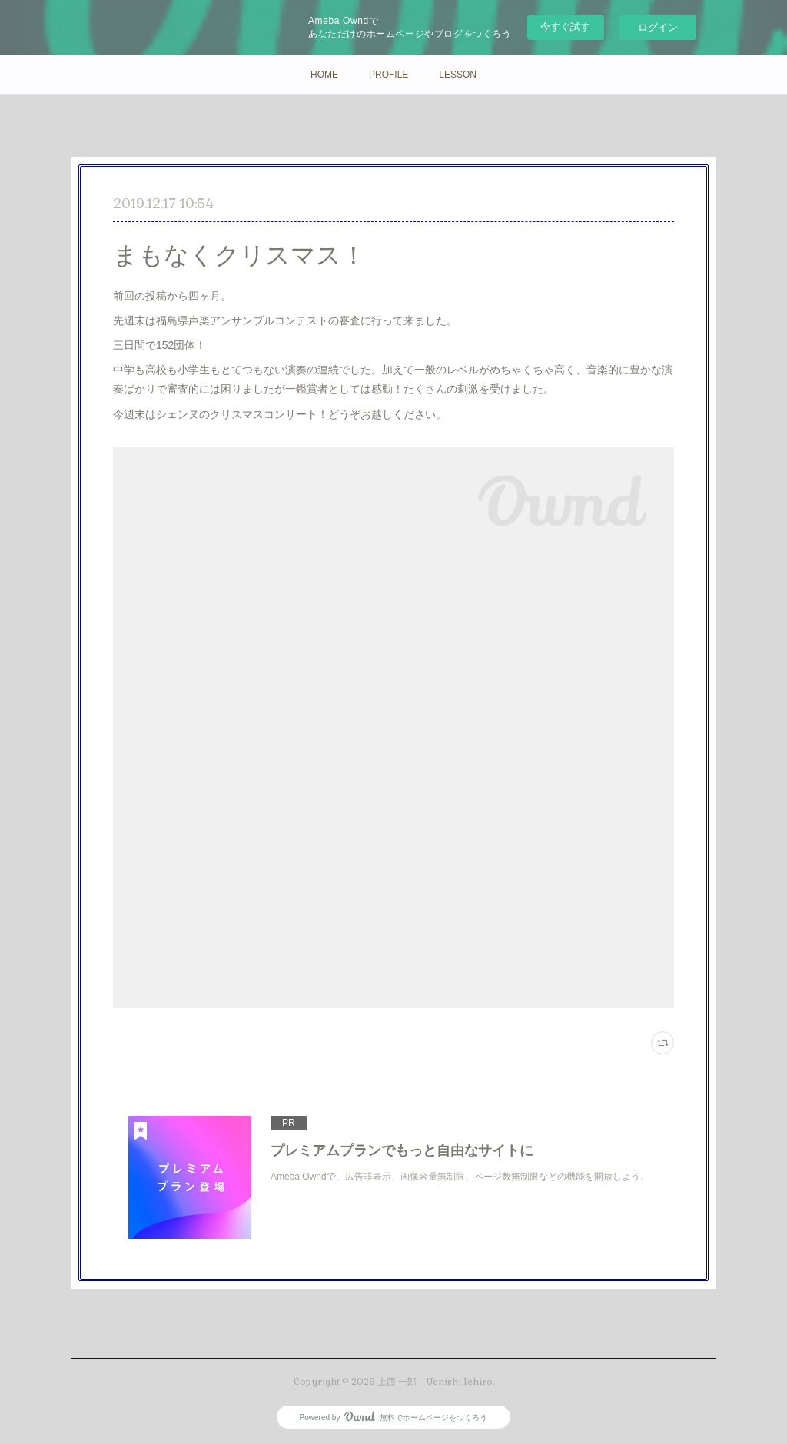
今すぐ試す (565, 26)
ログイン (658, 27)
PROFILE (388, 74)
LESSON (458, 74)
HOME (324, 74)
